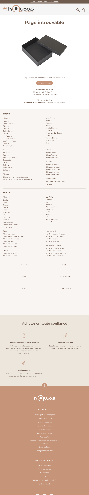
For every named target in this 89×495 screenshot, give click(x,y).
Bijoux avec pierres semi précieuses (17, 179)
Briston (6, 200)
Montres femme (10, 253)
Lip (47, 202)
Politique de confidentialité (44, 480)
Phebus (49, 123)
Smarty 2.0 (50, 209)
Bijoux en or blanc (53, 167)
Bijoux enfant (51, 153)
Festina (6, 210)
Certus (6, 205)
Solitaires (7, 170)
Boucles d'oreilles (10, 158)
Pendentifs (7, 167)
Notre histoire (65, 277)
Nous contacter (44, 469)
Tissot (48, 217)
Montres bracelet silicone (56, 253)
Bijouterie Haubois (44, 460)
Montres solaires (52, 241)
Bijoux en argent (52, 165)
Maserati (6, 143)
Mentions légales (44, 484)
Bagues (6, 155)
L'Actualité (44, 473)
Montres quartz (52, 239)
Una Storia (50, 140)
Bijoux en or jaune (53, 170)
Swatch (49, 212)
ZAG (47, 143)
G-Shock (6, 217)
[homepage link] (21, 9)
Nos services (44, 410)
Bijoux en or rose (52, 172)
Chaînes (6, 162)
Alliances (6, 153)
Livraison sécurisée (44, 422)
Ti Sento (49, 135)
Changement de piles (44, 451)
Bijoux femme (51, 155)
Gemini (6, 129)
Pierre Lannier (51, 207)
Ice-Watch (7, 136)
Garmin (6, 220)
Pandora (49, 121)
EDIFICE (49, 222)
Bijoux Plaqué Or (52, 174)
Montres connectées (54, 236)
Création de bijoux (44, 418)
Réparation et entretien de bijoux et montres (44, 442)
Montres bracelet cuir (54, 251)
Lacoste (49, 199)
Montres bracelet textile (55, 256)
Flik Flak (6, 212)
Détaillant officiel (44, 430)
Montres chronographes (13, 236)
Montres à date (9, 234)
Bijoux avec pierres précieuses (15, 177)
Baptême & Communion (56, 181)
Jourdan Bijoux (9, 138)
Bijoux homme (52, 158)
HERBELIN (7, 227)
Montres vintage (10, 246)
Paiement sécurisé (44, 426)
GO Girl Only (8, 222)
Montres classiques (11, 239)
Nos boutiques (44, 465)
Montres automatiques (55, 234)
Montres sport (9, 241)
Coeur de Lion (9, 124)
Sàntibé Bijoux (52, 128)
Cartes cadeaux (65, 289)
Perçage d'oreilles (44, 433)
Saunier (49, 130)
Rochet (49, 126)
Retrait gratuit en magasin (44, 415)
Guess (5, 133)
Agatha (6, 121)
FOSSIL (6, 126)
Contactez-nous (44, 83)
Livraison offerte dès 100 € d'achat (45, 2)
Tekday (48, 214)
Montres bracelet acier (55, 248)
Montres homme (10, 256)
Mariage (49, 184)
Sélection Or (8, 131)
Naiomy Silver (8, 146)
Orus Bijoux (50, 118)
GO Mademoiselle (10, 225)
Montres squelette (11, 244)
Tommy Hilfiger (52, 138)
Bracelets (7, 160)
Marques (65, 265)
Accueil (24, 265)
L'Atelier (24, 289)
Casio (5, 202)
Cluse (5, 207)
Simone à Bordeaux (54, 133)
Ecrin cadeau (44, 447)
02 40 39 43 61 (46, 100)
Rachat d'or (44, 437)
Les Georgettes (9, 141)
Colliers (6, 165)
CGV (44, 476)
